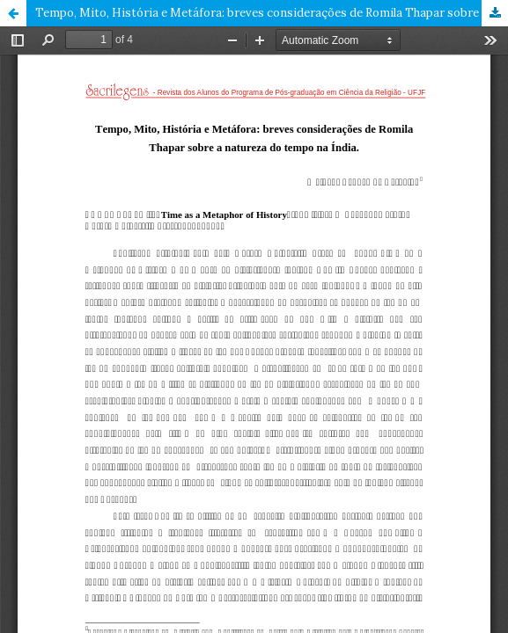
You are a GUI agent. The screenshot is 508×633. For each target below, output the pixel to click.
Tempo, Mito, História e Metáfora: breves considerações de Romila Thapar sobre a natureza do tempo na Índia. (271, 12)
